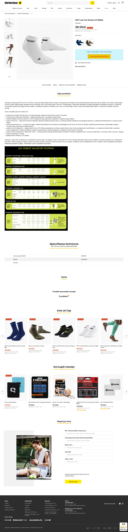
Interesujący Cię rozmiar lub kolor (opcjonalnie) (79, 437)
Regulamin (7, 505)
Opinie (55, 85)
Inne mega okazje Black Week (99, 56)
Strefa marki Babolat (50, 507)
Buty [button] (28, 8)
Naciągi (44, 8)
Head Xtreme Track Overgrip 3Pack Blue (40, 402)
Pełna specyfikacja (80, 66)
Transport (27, 505)
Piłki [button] (52, 8)
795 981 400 (69, 502)
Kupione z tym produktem (67, 85)
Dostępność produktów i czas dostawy (32, 515)
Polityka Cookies (9, 507)
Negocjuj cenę (81, 85)
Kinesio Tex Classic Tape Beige (61, 402)
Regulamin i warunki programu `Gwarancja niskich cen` (77, 474)
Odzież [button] (60, 8)
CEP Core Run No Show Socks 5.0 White (88, 346)
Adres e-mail (69, 459)
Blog (114, 8)
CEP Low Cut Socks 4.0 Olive (36, 346)
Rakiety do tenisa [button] (17, 8)
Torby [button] (35, 8)
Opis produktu (46, 85)
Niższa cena (68, 445)
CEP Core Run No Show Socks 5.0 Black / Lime (64, 346)
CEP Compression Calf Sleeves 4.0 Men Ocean (111, 346)
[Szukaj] (92, 3)
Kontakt (6, 503)
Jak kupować (28, 503)
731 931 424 (69, 510)
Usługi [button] (78, 8)
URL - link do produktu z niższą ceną (75, 430)
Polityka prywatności (69, 475)
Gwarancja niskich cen (50, 503)
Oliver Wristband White (107, 402)
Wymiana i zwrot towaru (30, 512)
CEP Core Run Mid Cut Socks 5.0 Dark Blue (15, 346)
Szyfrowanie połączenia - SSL (52, 509)
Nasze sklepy (112, 3)
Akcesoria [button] (69, 8)
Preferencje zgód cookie (37, 527)
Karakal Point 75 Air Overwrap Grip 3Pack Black (88, 403)
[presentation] (77, 468)
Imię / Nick (68, 452)
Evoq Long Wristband (10, 402)
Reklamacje (27, 509)
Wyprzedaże (88, 8)
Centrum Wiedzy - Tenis (51, 505)
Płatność (27, 507)
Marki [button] (98, 8)
